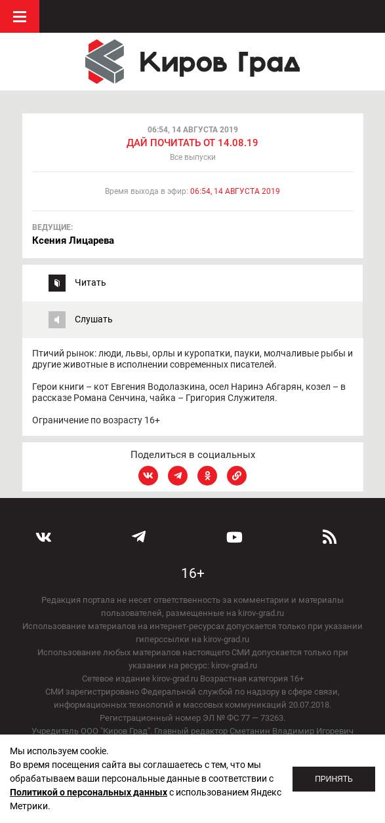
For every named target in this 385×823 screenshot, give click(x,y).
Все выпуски (193, 157)
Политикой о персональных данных (88, 792)
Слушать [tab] (94, 319)
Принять (334, 779)
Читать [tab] (90, 282)
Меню (19, 16)
